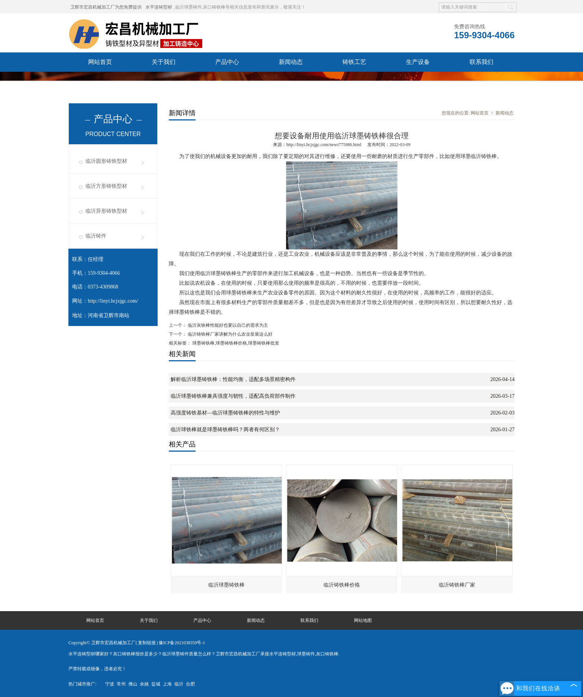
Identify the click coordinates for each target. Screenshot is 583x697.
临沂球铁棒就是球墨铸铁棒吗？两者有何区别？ (225, 429)
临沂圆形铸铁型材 (106, 161)
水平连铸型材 (158, 7)
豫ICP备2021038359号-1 (182, 642)
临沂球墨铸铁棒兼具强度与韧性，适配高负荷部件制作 (233, 396)
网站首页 (100, 62)
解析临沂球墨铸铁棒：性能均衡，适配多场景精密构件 (233, 379)
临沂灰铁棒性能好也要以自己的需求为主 (227, 325)
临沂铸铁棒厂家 (457, 585)
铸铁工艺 (354, 62)
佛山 (132, 684)
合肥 (190, 684)
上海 (167, 684)
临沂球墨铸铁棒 (226, 585)
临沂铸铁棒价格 (341, 585)
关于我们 (163, 62)
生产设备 (418, 62)
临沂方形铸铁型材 (106, 186)
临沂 (178, 684)
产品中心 (227, 62)
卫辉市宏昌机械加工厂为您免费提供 (106, 7)
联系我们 (481, 62)
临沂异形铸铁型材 (106, 211)
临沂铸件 (96, 236)
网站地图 (363, 620)
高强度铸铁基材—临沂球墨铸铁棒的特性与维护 (225, 413)
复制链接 (147, 642)
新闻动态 (291, 62)
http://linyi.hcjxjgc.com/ (113, 301)
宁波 (109, 684)
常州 (121, 684)
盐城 (155, 684)
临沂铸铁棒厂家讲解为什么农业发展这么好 (230, 334)
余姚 (144, 684)
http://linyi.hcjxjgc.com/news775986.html (323, 144)
